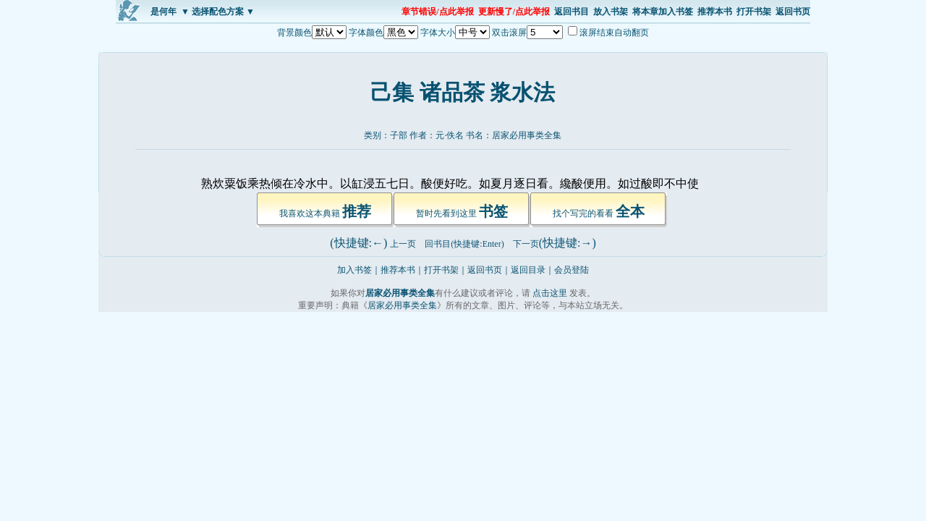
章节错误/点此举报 (437, 12)
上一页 (403, 244)
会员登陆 (571, 270)
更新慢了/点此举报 (514, 12)
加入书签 (354, 270)
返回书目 (571, 12)
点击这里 (549, 293)
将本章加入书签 (662, 12)
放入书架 (610, 12)
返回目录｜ (532, 270)
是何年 (163, 12)
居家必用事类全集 (526, 135)
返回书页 (793, 12)
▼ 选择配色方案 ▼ (218, 12)
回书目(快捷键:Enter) (464, 244)
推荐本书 (714, 12)
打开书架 (753, 12)
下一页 (526, 244)
